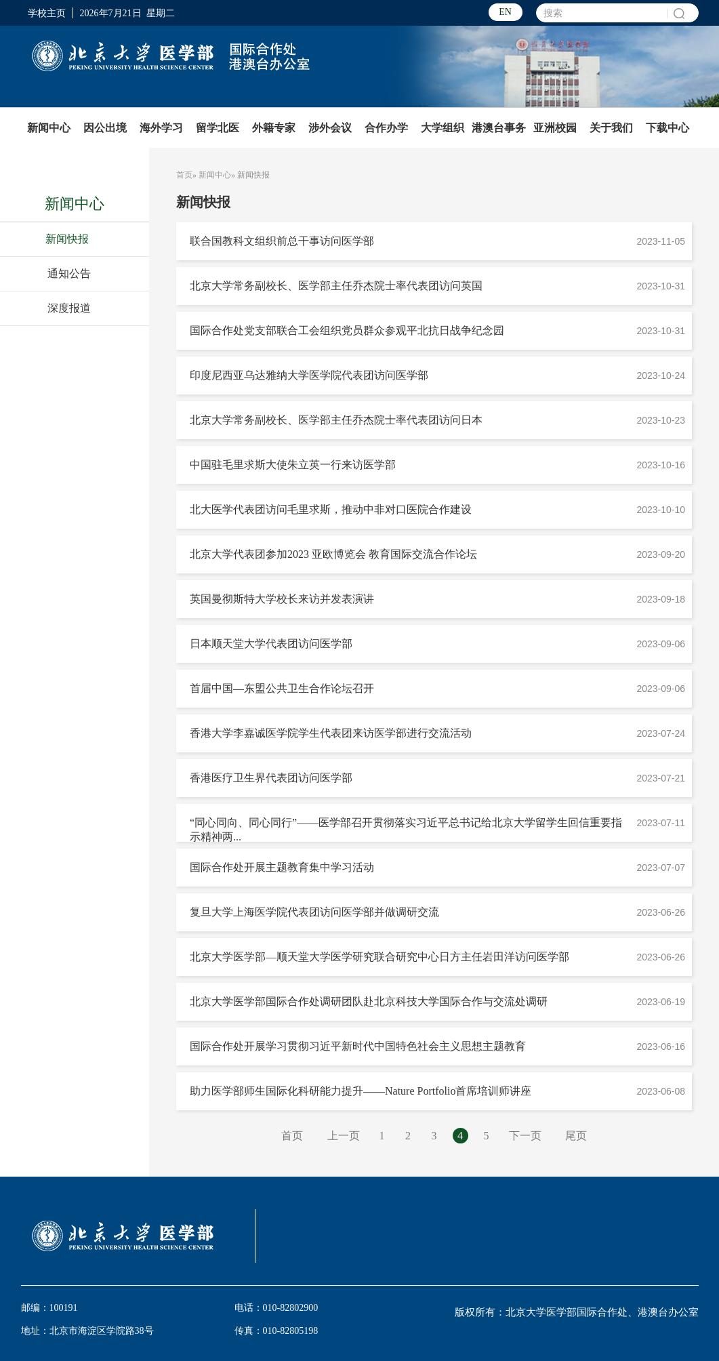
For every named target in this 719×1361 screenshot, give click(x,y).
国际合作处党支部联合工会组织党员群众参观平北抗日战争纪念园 (347, 330)
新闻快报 (67, 239)
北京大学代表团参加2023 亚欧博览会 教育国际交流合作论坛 (333, 554)
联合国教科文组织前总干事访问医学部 (282, 241)
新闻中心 (48, 128)
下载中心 (667, 128)
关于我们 (611, 128)
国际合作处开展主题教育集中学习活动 (282, 867)
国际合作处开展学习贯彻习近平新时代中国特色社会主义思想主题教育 (358, 1046)
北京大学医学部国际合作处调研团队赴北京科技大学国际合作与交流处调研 (369, 1001)
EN (505, 12)
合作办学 (386, 128)
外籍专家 (273, 128)
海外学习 (161, 128)
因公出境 (105, 128)
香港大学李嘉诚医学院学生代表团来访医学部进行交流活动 (331, 733)
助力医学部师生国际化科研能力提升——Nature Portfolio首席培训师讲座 (360, 1091)
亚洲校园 (555, 128)
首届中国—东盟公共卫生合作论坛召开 (282, 688)
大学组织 (442, 128)
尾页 (576, 1135)
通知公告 (69, 273)
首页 (184, 175)
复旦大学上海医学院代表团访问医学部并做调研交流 (314, 912)
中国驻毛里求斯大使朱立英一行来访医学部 (293, 464)
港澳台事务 (499, 128)
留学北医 (217, 128)
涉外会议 (330, 128)
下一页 (525, 1135)
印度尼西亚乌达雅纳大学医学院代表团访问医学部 (309, 375)
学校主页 (47, 12)
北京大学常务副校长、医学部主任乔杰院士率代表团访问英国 (336, 285)
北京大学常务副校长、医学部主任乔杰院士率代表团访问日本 (336, 420)
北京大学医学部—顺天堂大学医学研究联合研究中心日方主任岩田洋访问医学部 (379, 956)
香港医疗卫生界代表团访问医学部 (271, 778)
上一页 (343, 1135)
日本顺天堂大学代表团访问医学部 (271, 643)
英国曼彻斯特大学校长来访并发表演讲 (282, 599)
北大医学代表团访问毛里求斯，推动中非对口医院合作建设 (331, 509)
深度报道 (69, 308)
